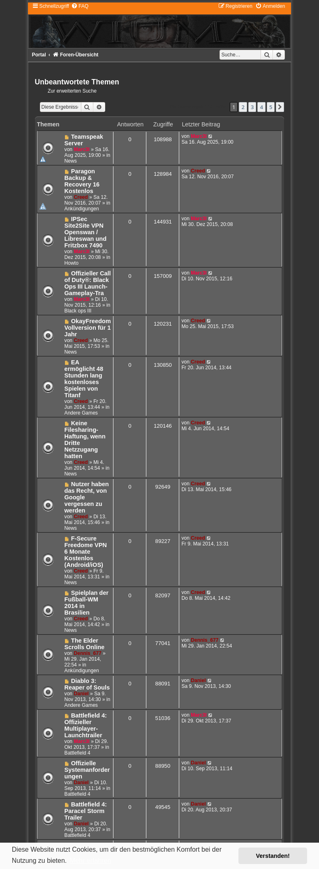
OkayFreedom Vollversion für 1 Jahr (88, 328)
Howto (72, 263)
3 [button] (252, 107)
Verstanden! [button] (273, 856)
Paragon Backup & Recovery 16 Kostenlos (82, 181)
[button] (280, 107)
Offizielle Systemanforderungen (87, 770)
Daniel (81, 694)
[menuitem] (79, 6)
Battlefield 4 (77, 753)
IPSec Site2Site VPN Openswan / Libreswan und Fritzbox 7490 (85, 232)
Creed (81, 197)
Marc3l (81, 149)
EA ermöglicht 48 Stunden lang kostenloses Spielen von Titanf (84, 378)
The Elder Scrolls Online (85, 643)
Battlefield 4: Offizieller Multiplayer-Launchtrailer (86, 725)
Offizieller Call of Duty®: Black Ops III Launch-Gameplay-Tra (88, 283)
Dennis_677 (87, 653)
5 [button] (270, 107)
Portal (39, 55)
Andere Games (81, 413)
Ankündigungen (82, 209)
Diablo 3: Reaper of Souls (87, 684)
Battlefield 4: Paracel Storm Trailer (86, 811)
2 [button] (242, 107)
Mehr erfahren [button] (90, 860)
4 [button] (261, 107)
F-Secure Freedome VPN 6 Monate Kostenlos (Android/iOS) (86, 551)
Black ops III (78, 311)
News (71, 161)
